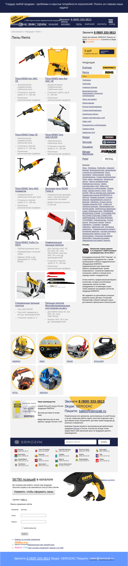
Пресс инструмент (89, 99)
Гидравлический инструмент (104, 229)
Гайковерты (87, 225)
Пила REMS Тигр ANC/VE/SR (54, 135)
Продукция (30, 32)
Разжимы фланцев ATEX (92, 204)
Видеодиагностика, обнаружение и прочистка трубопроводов (92, 93)
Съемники (96, 225)
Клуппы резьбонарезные (92, 107)
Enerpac (87, 67)
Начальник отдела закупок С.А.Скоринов (101, 250)
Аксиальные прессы (90, 114)
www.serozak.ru (18, 32)
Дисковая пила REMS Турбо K (56, 189)
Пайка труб (86, 121)
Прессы (108, 222)
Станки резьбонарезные (92, 110)
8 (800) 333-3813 (105, 32)
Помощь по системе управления (27, 539)
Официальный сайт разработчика (34, 545)
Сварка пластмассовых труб (93, 118)
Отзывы (85, 245)
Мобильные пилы (95, 211)
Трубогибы (86, 84)
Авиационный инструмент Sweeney (96, 240)
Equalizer (53, 24)
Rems (85, 72)
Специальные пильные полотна (27, 304)
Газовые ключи (88, 129)
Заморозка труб (88, 132)
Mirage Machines (65, 23)
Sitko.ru (24, 500)
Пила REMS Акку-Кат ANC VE (56, 79)
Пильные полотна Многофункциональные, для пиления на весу (57, 305)
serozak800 (88, 42)
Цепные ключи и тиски (97, 191)
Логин (14, 515)
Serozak (42, 24)
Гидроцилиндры (100, 220)
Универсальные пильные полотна (54, 243)
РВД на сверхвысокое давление (102, 193)
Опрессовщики (88, 103)
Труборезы (86, 80)
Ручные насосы (106, 202)
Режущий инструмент (101, 238)
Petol (79, 24)
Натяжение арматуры (90, 231)
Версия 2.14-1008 (57, 548)
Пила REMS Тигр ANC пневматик (27, 189)
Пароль (14, 522)
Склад (112, 24)
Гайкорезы (94, 202)
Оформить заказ (105, 52)
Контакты (102, 24)
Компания (89, 24)
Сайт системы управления (32, 548)
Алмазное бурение (89, 87)
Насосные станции (96, 222)
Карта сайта (93, 480)
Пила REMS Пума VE (26, 134)
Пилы (84, 76)
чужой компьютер (28, 528)
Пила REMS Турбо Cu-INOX (27, 243)
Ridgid (32, 24)
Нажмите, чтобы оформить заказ (33, 491)
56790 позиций (24, 479)
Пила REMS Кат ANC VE (26, 79)
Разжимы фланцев (97, 197)
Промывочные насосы (91, 184)
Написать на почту (107, 480)
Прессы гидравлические (98, 182)
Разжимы (105, 225)
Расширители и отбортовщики (94, 125)
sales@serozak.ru (94, 40)
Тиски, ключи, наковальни (92, 179)
